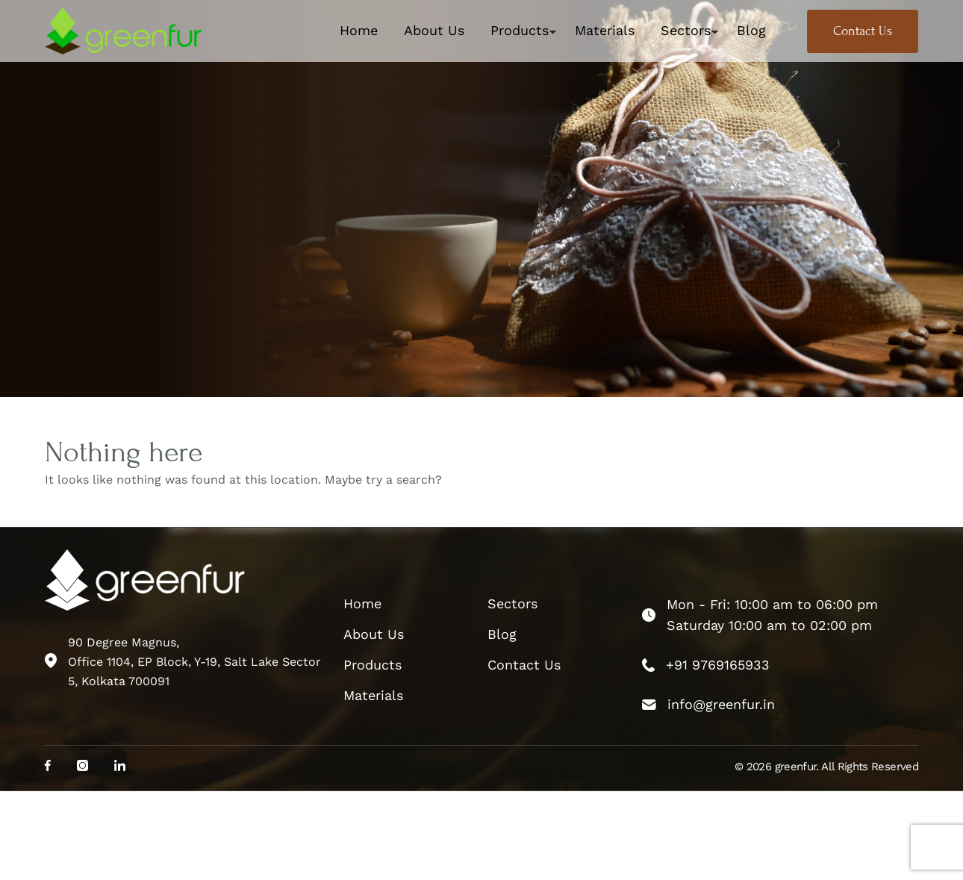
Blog (751, 30)
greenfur (796, 766)
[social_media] (48, 766)
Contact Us (862, 31)
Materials (605, 30)
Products (519, 30)
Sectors (686, 30)
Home (359, 30)
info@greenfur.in (721, 704)
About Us (434, 30)
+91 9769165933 (718, 665)
